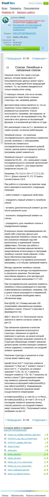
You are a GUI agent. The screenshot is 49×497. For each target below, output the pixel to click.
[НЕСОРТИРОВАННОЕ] (24, 33)
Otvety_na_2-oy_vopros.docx (19, 466)
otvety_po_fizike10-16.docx (19, 474)
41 (45, 458)
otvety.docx (12, 450)
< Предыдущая (13, 58)
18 (45, 454)
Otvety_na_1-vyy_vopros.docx (20, 462)
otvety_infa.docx (14, 454)
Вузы (4, 8)
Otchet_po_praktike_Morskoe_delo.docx (24, 435)
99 (45, 474)
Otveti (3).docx (14, 446)
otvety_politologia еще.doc (18, 470)
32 (45, 439)
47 (45, 466)
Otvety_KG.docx (14, 458)
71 (45, 462)
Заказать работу (26, 12)
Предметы (15, 8)
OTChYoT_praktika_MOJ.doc (19, 443)
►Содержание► (2, 98)
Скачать (21, 48)
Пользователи (31, 8)
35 (45, 470)
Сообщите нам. (32, 22)
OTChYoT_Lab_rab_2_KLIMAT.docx (22, 439)
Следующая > (39, 58)
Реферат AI (8, 12)
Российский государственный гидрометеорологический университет (27, 27)
